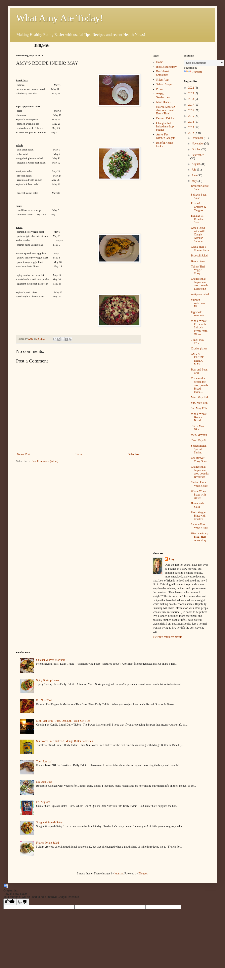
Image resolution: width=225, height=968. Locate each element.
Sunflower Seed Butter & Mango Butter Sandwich (64, 741)
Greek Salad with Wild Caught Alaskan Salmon (198, 234)
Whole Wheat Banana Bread (198, 417)
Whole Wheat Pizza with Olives (198, 495)
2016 (191, 110)
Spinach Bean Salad (198, 196)
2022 (191, 87)
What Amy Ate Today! (59, 18)
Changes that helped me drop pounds (165, 126)
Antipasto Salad (200, 294)
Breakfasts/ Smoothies (162, 73)
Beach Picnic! (199, 261)
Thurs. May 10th (197, 428)
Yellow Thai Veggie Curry (198, 270)
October (196, 149)
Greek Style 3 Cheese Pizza (200, 248)
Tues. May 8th (199, 440)
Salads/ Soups (164, 84)
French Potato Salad (47, 842)
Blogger (142, 873)
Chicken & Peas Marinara (50, 659)
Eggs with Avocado (197, 314)
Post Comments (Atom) (45, 461)
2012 (191, 132)
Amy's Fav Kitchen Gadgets (165, 136)
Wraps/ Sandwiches (163, 95)
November (198, 143)
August (196, 164)
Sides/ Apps (163, 79)
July (194, 169)
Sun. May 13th (199, 402)
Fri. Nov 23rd (44, 700)
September (198, 154)
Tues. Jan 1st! (44, 761)
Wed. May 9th (199, 434)
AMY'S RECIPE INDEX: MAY (197, 359)
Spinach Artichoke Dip (198, 303)
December (198, 137)
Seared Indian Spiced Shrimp (198, 449)
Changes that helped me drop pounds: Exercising (200, 283)
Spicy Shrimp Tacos (47, 680)
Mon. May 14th (200, 397)
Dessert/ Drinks (165, 118)
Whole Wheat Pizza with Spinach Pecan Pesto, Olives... (199, 327)
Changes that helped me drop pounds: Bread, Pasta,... (200, 385)
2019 (191, 93)
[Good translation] (9, 901)
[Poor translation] (22, 901)
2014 (191, 121)
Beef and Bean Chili (199, 371)
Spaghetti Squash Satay (49, 822)
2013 (191, 127)
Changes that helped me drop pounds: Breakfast (200, 471)
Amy (172, 559)
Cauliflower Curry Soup (199, 459)
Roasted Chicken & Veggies (198, 207)
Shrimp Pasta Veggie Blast (199, 484)
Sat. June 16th (44, 781)
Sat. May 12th (199, 408)
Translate (193, 71)
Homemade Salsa (197, 505)
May (194, 181)
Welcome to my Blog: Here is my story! (200, 537)
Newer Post (23, 454)
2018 (191, 99)
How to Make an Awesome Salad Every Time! (165, 110)
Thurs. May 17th (197, 341)
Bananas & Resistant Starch (197, 219)
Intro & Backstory (166, 66)
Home (79, 454)
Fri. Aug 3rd (43, 801)
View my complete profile (167, 636)
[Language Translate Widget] (204, 63)
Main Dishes (163, 102)
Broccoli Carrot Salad (199, 187)
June (194, 175)
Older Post (134, 454)
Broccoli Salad (199, 255)
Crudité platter (199, 348)
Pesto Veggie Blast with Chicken (198, 516)
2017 (191, 104)
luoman (119, 873)
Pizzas (160, 89)
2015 (191, 115)
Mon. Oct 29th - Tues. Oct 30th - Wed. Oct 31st (63, 720)
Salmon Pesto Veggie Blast (199, 526)
